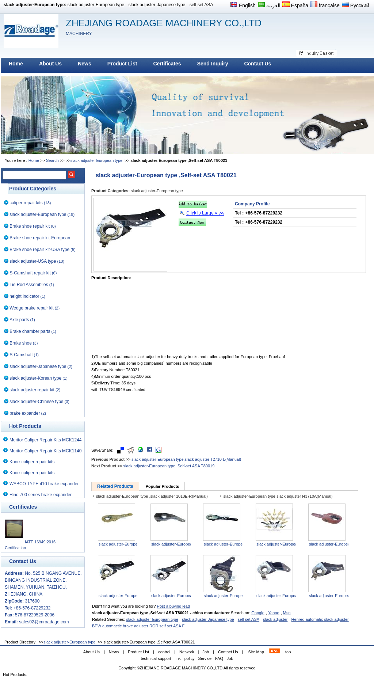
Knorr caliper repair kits (31, 461)
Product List (138, 652)
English (243, 4)
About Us (91, 652)
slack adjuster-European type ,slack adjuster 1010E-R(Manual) (152, 496)
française (325, 4)
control (164, 652)
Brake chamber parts (29, 331)
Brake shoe (20, 343)
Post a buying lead (173, 606)
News (114, 652)
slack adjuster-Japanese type (157, 4)
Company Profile (252, 203)
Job (205, 652)
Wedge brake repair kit (31, 308)
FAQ (219, 658)
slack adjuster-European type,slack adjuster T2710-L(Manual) (186, 459)
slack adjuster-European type (96, 4)
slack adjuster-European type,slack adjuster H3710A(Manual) (278, 496)
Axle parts (19, 319)
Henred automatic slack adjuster (320, 619)
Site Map (256, 652)
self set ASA (201, 4)
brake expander (24, 413)
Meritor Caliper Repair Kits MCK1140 (45, 450)
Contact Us (228, 652)
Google (257, 613)
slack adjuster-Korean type (35, 378)
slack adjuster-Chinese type (36, 401)
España (295, 4)
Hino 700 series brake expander (40, 494)
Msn (287, 613)
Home (33, 160)
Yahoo (273, 613)
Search (52, 160)
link (178, 658)
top (288, 652)
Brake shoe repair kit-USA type (39, 249)
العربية (268, 4)
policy (189, 658)
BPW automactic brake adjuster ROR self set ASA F (138, 626)
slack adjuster (275, 619)
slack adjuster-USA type (32, 261)
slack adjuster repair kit (31, 389)
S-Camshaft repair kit (30, 273)
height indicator (24, 296)
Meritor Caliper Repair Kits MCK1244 (45, 439)
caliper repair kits (26, 202)
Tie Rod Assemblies (28, 284)
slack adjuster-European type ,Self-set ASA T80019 (168, 466)
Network (186, 652)
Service (205, 658)
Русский (355, 4)
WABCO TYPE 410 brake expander (44, 483)
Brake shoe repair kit (29, 226)
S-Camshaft (21, 354)
